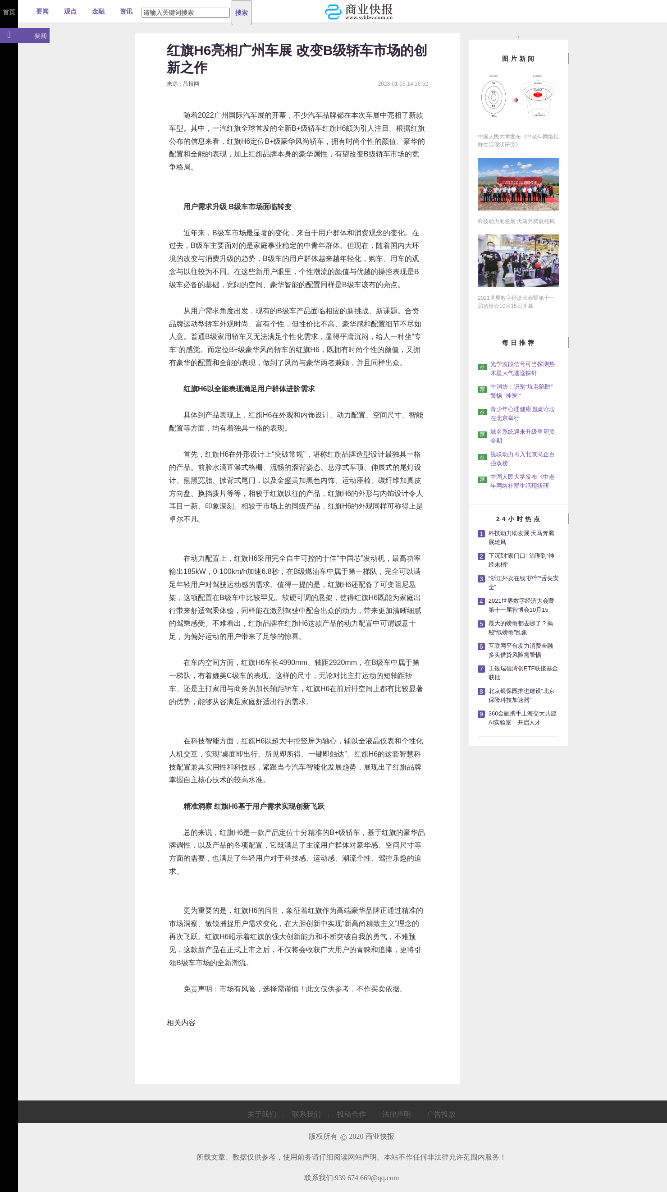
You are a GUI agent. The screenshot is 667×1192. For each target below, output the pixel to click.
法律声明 (396, 1114)
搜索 (241, 12)
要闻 (42, 11)
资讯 (126, 11)
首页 (9, 12)
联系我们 (306, 1114)
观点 (70, 11)
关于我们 (261, 1114)
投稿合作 (351, 1114)
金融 (98, 11)
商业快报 (379, 1136)
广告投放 (441, 1114)
